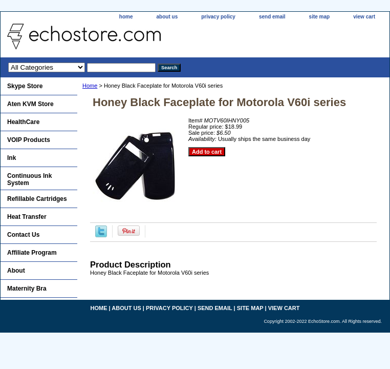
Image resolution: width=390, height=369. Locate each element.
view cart (364, 16)
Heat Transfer (27, 216)
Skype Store (24, 86)
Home (89, 86)
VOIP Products (28, 140)
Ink (11, 157)
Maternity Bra (27, 288)
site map (319, 16)
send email (272, 16)
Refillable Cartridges (37, 198)
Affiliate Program (32, 252)
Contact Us (23, 234)
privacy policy (218, 16)
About (16, 270)
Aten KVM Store (30, 104)
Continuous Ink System (29, 179)
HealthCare (23, 122)
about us (167, 16)
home (126, 16)
